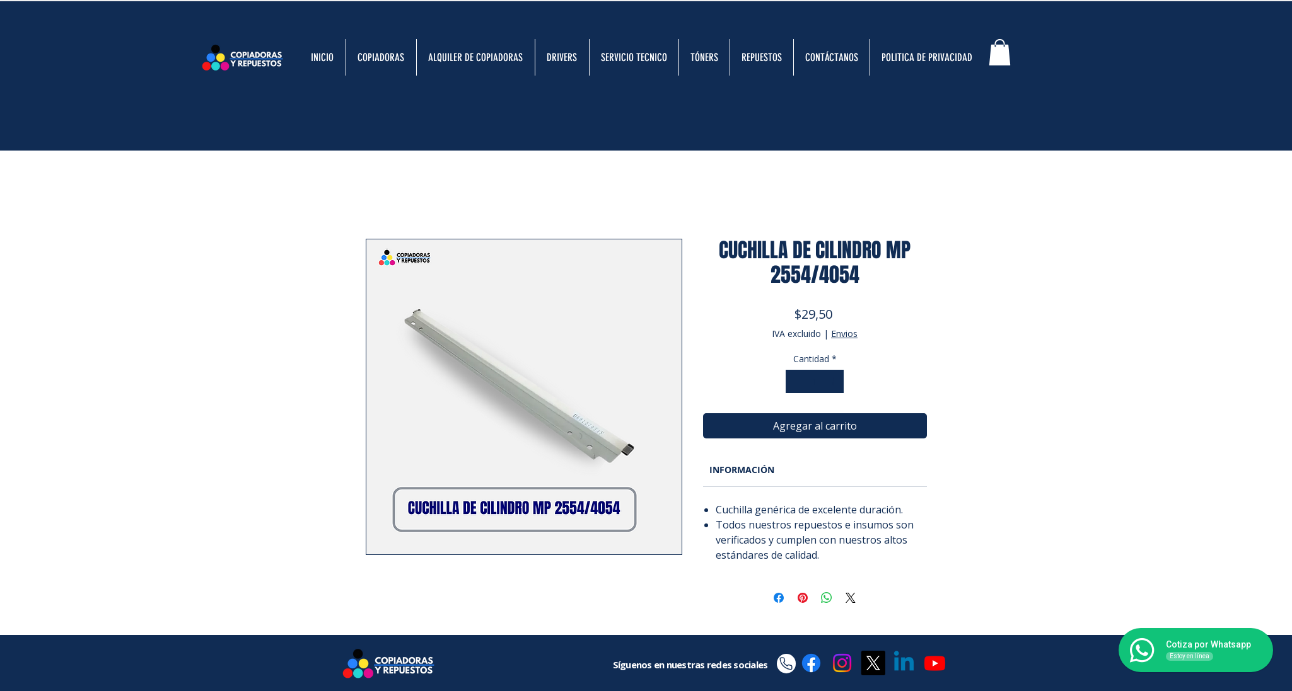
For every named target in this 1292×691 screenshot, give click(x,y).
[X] (873, 663)
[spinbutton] (814, 381)
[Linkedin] (904, 663)
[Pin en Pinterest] (802, 597)
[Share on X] (850, 597)
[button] (1000, 52)
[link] (741, 470)
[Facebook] (811, 663)
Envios (844, 334)
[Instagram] (842, 663)
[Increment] (834, 381)
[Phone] (786, 663)
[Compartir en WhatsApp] (826, 597)
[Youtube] (934, 663)
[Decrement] (795, 381)
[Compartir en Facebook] (778, 597)
